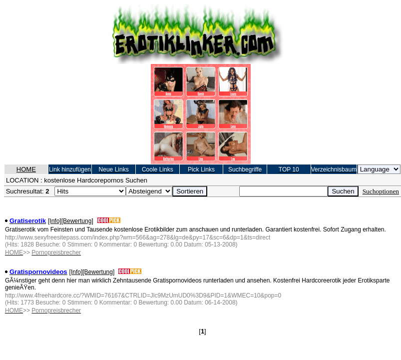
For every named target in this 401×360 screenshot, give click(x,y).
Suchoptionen (381, 191)
